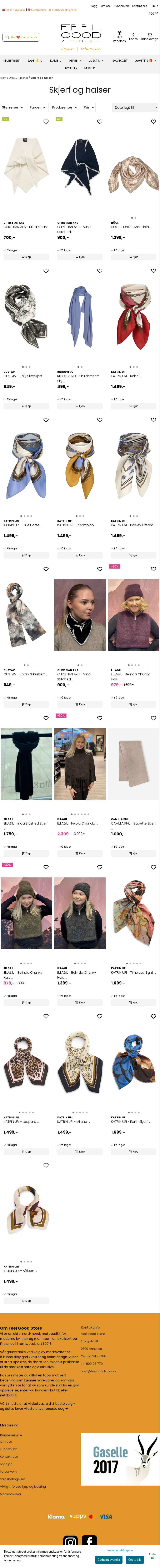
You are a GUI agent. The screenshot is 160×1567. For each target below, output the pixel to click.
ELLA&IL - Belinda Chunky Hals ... (130, 677)
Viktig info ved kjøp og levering (23, 1487)
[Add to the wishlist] (46, 121)
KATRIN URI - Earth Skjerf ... (130, 1121)
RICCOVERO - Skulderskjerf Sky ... (78, 378)
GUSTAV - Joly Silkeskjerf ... (24, 376)
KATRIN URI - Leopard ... (21, 1121)
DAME (12, 78)
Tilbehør (23, 78)
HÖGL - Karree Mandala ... (131, 227)
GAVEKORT (120, 61)
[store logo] (81, 37)
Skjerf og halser (42, 78)
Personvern (8, 1472)
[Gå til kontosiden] (133, 37)
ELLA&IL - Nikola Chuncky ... (77, 823)
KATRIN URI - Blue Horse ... (23, 525)
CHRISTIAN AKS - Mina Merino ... (26, 229)
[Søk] (20, 37)
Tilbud (154, 6)
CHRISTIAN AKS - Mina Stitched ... (74, 229)
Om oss (106, 6)
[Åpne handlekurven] (149, 37)
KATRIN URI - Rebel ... (126, 376)
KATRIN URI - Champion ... (76, 525)
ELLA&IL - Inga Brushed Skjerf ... (26, 826)
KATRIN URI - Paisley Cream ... (133, 525)
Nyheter (71, 68)
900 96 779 (94, 1364)
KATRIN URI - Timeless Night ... (133, 972)
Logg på (153, 13)
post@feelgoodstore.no (99, 1371)
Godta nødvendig (109, 1559)
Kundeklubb (121, 6)
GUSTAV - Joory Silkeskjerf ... (26, 674)
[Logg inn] (120, 37)
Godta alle (134, 1559)
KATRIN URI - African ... (20, 1270)
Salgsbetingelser (12, 1479)
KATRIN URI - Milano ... (73, 1121)
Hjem (3, 78)
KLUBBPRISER (12, 61)
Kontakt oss (139, 6)
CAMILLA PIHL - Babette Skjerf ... (133, 826)
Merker (89, 68)
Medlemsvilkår (10, 1494)
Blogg (94, 6)
